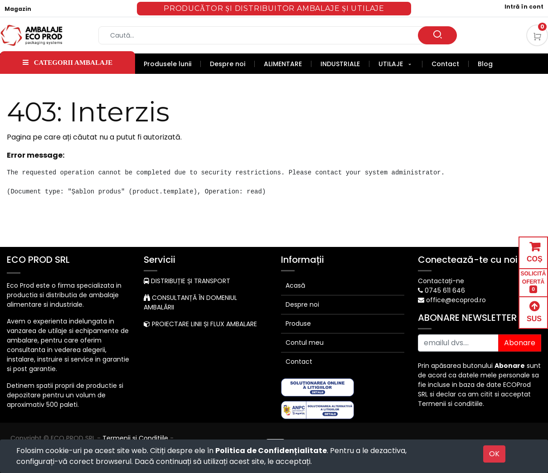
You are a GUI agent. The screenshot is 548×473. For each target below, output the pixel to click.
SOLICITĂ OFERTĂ (533, 282)
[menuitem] (172, 64)
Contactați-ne (441, 280)
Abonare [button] (519, 343)
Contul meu (305, 342)
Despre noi (302, 304)
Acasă (295, 285)
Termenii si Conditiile (135, 438)
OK (494, 454)
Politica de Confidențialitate (271, 450)
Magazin (18, 9)
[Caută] (437, 35)
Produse (298, 323)
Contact (299, 361)
